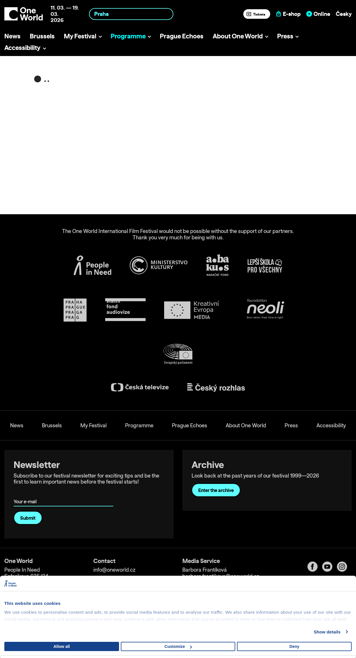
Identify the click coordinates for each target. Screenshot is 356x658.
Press (285, 36)
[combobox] (131, 14)
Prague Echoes (181, 36)
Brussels (42, 36)
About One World (238, 36)
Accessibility (22, 47)
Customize (178, 646)
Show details (327, 631)
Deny (294, 646)
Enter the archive (216, 490)
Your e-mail (26, 493)
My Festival (80, 36)
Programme (128, 36)
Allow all (61, 646)
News (12, 36)
